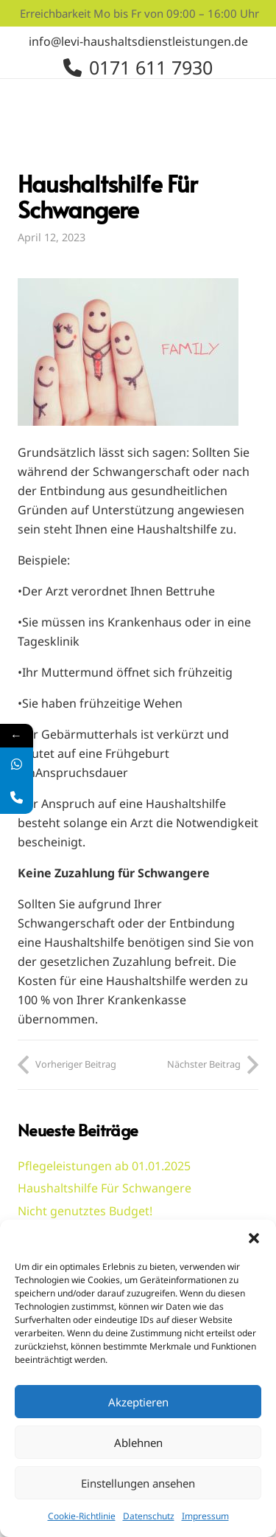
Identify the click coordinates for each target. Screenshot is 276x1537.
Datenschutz (148, 1516)
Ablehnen (138, 1442)
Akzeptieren (138, 1402)
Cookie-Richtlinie (82, 1516)
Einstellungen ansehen (138, 1483)
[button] (254, 1238)
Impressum (205, 1516)
